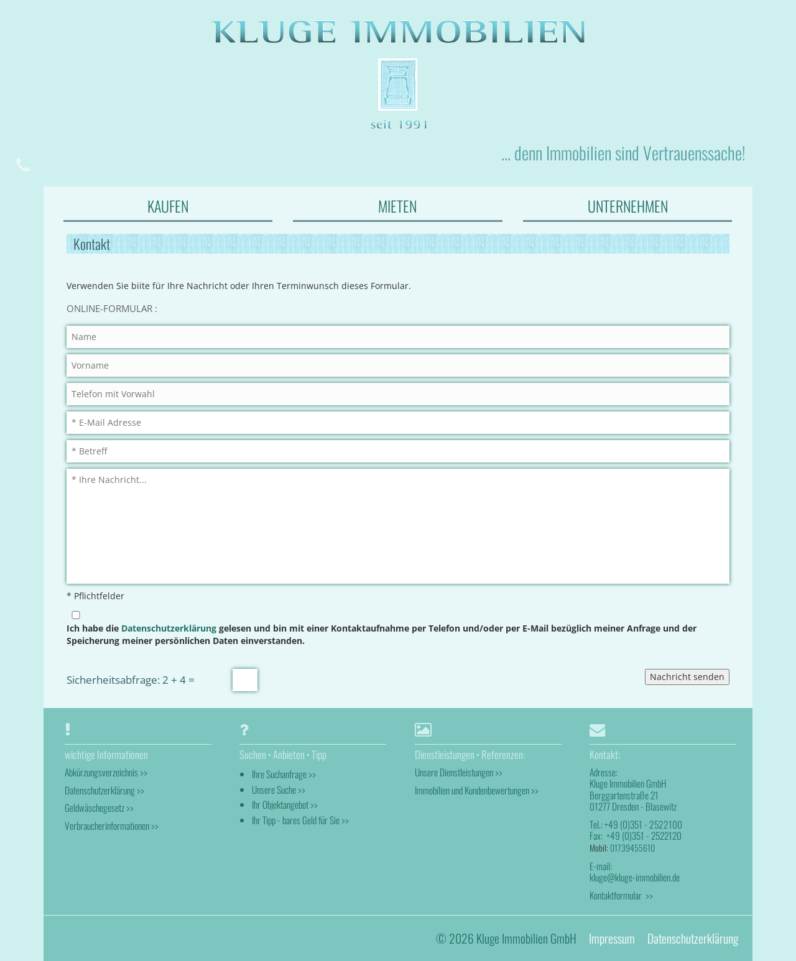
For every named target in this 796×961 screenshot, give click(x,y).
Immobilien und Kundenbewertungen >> (477, 789)
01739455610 (632, 846)
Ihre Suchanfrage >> (284, 774)
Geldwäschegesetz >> (99, 807)
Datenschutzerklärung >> (104, 789)
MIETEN (397, 206)
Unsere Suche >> (278, 789)
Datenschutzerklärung (168, 627)
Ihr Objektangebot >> (285, 804)
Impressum (612, 938)
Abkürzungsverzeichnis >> (106, 772)
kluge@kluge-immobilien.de (635, 877)
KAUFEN (167, 206)
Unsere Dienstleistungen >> (458, 772)
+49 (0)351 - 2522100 (642, 823)
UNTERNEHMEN (628, 206)
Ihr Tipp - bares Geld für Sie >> (300, 819)
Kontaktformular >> (621, 894)
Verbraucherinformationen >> (112, 825)
